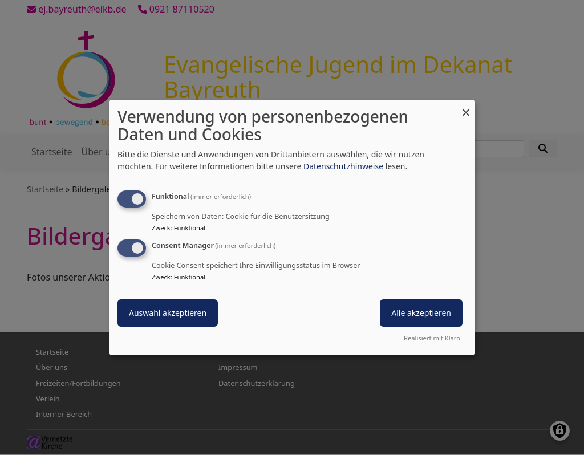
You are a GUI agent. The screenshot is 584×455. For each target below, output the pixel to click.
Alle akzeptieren (421, 312)
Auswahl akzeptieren (167, 312)
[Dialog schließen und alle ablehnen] (465, 107)
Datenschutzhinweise (343, 166)
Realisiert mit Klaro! (433, 338)
